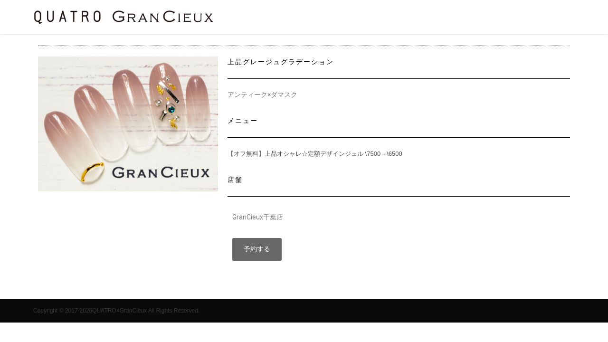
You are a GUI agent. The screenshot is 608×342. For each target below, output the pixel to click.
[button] (257, 249)
